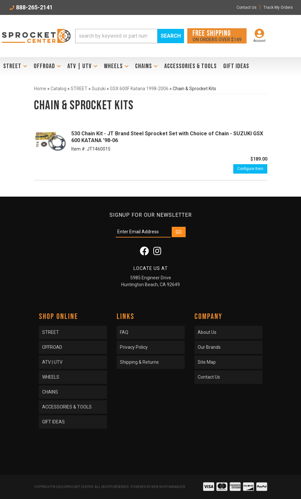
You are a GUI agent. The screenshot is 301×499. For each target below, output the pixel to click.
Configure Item (250, 168)
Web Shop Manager (168, 487)
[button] (129, 36)
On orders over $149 (216, 35)
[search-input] (116, 36)
